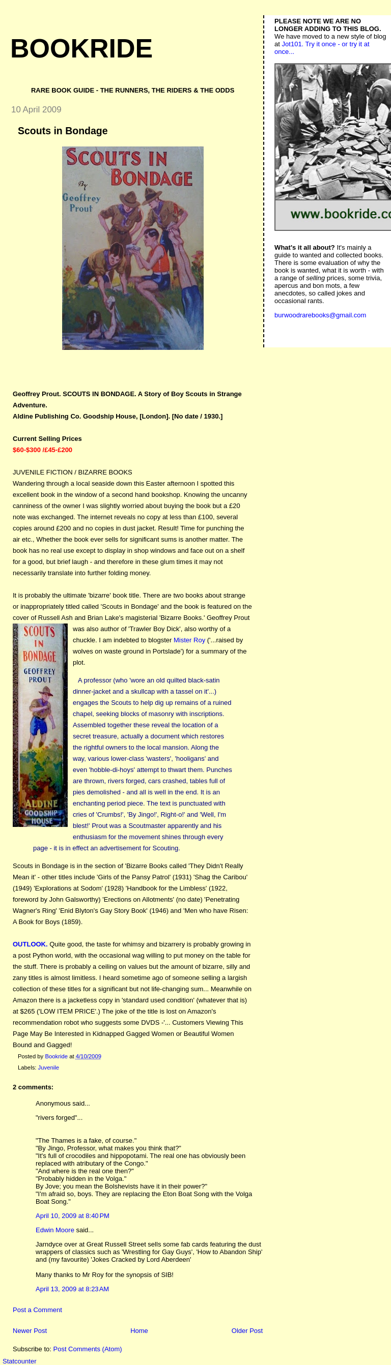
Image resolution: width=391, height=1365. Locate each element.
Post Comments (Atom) (87, 1349)
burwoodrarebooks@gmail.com (320, 315)
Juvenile (48, 1067)
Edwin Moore (55, 1230)
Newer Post (30, 1330)
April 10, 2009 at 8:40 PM (72, 1216)
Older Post (247, 1330)
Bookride (81, 48)
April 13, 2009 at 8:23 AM (72, 1289)
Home (139, 1330)
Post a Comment (37, 1310)
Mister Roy (189, 640)
